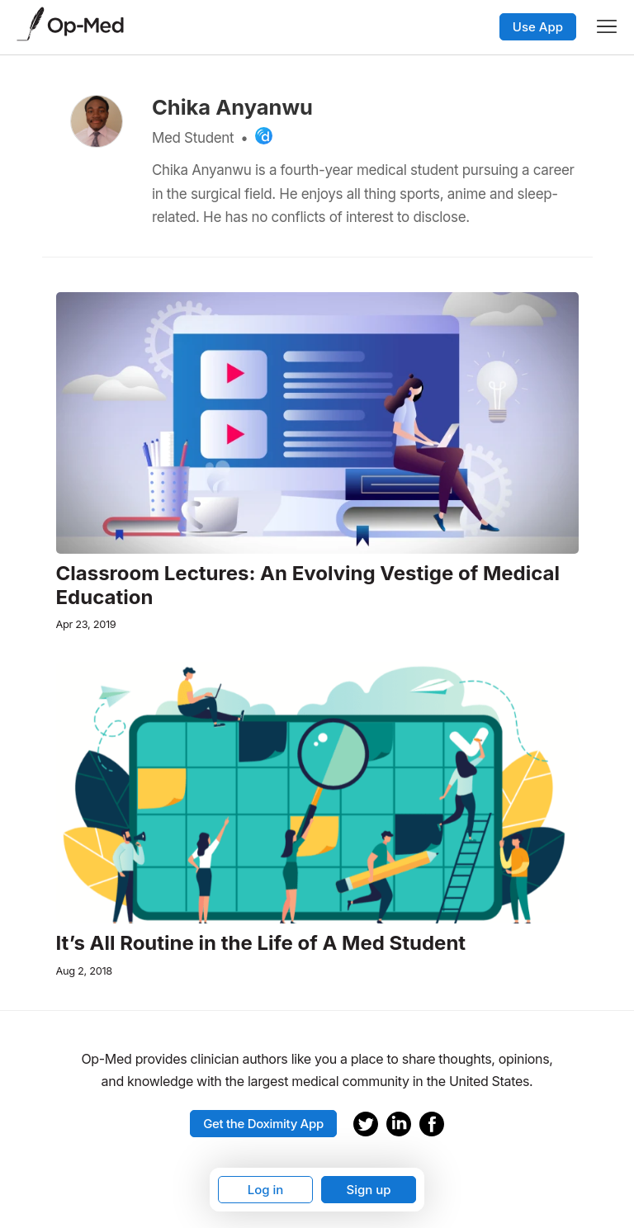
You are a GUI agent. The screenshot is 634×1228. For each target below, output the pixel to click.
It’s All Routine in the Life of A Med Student (261, 943)
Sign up (368, 1189)
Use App (538, 27)
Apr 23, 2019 (86, 624)
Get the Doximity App (263, 1123)
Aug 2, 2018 (84, 971)
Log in (266, 1189)
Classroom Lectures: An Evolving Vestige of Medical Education (308, 585)
